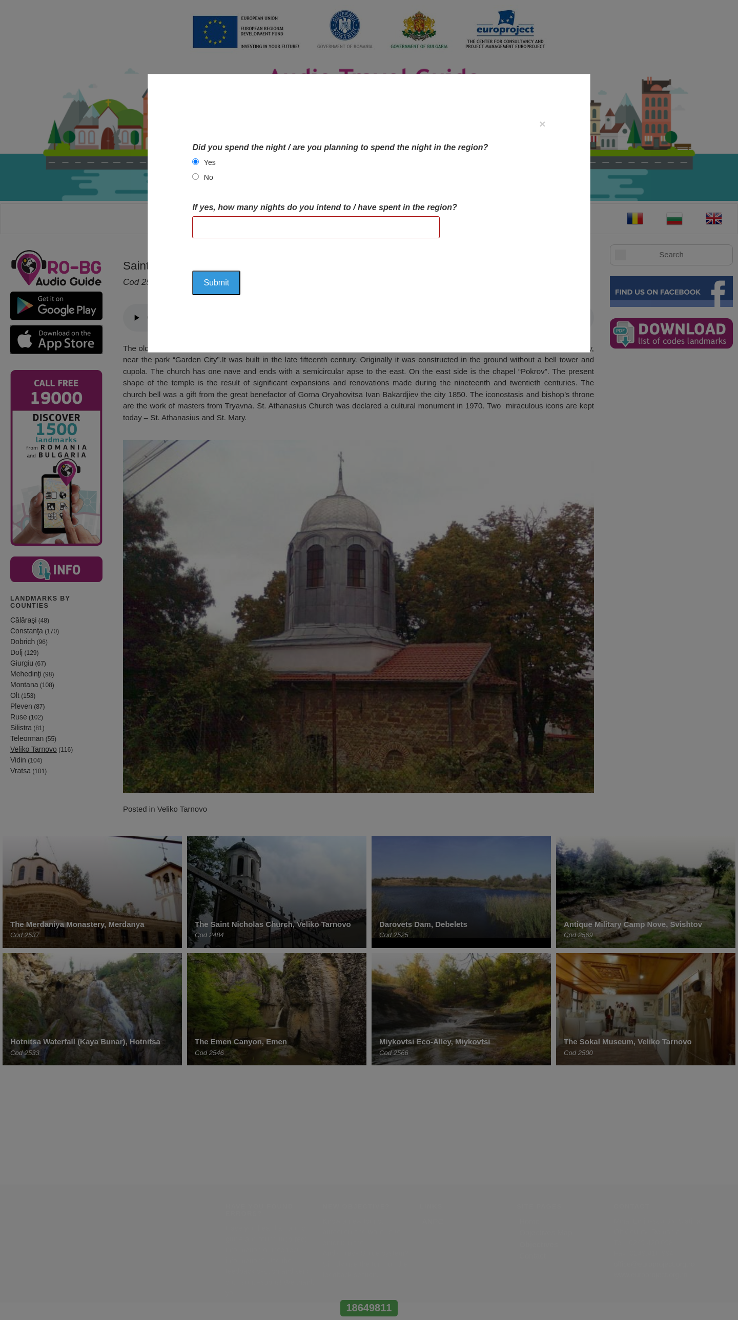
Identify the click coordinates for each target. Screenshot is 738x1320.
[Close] (542, 123)
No (208, 177)
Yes (210, 162)
